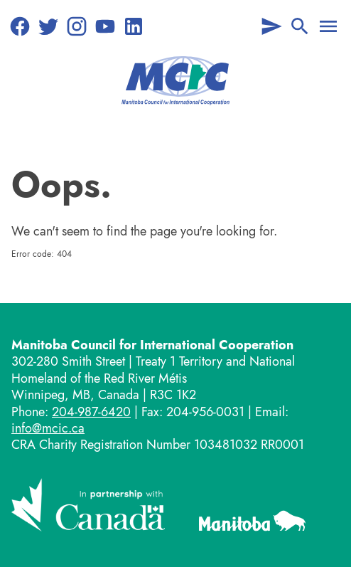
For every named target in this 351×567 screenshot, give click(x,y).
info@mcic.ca (48, 428)
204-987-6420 (91, 412)
